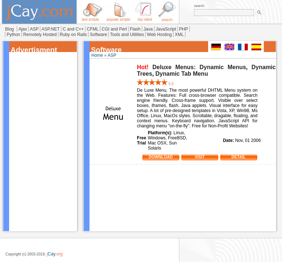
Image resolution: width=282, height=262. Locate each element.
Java (147, 29)
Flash (135, 29)
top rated (144, 17)
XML (179, 34)
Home (97, 55)
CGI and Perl (114, 29)
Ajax (23, 29)
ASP (34, 29)
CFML (93, 29)
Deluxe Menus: (174, 67)
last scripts (90, 17)
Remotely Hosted (40, 34)
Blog (9, 29)
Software (98, 34)
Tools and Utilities (127, 34)
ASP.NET (50, 29)
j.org (55, 254)
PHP (183, 29)
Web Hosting (159, 34)
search (167, 18)
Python (13, 34)
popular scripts (118, 17)
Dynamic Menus (222, 67)
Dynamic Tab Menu (181, 74)
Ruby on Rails (73, 34)
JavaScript (166, 29)
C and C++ (73, 29)
